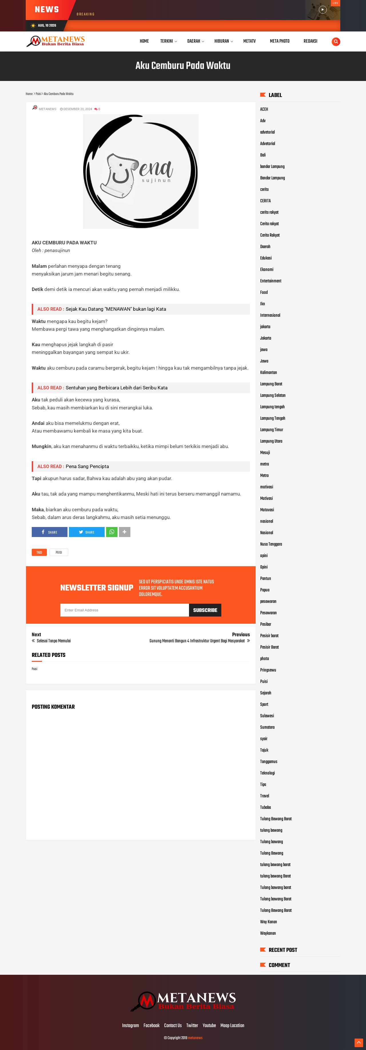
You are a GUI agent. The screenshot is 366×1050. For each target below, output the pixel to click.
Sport (264, 704)
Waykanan (268, 933)
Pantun (265, 579)
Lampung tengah (272, 407)
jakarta (265, 327)
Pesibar (265, 624)
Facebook (152, 1026)
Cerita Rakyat (270, 235)
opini (264, 556)
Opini (264, 567)
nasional (266, 521)
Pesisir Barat (269, 647)
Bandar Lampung (272, 178)
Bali (263, 155)
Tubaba (265, 807)
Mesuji (265, 453)
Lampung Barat (271, 384)
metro (264, 464)
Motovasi (267, 510)
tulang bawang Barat (275, 876)
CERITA (265, 201)
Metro (264, 476)
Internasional (270, 315)
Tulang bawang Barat (275, 899)
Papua (264, 590)
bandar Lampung (272, 167)
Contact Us (173, 1026)
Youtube (209, 1026)
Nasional (266, 533)
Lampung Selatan (273, 395)
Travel (264, 796)
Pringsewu (268, 670)
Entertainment (270, 281)
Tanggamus (268, 762)
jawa (263, 350)
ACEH (264, 109)
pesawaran (268, 601)
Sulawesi (267, 716)
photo (264, 659)
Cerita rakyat (269, 224)
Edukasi (266, 258)
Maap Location (232, 1026)
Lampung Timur (271, 430)
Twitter (192, 1026)
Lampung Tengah (272, 418)
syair (263, 739)
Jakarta (265, 338)
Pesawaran (268, 613)
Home (144, 41)
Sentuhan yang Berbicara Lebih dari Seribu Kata (117, 388)
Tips (263, 785)
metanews (195, 1038)
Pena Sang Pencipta (87, 466)
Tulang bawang (271, 842)
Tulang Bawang (271, 853)
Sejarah (265, 693)
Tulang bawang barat (275, 887)
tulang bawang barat (275, 865)
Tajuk (264, 750)
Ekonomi (266, 270)
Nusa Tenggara (271, 544)
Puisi (59, 553)
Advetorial (267, 144)
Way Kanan (268, 922)
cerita (264, 189)
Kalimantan (268, 373)
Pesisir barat (269, 636)
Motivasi (266, 498)
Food (264, 292)
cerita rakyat (269, 212)
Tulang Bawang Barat (276, 819)
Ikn (262, 304)
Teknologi (267, 773)
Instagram (130, 1026)
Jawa (264, 361)
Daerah (265, 247)
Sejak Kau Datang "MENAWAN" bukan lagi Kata (116, 309)
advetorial (267, 132)
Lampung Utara (271, 441)
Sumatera (267, 727)
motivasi (266, 487)
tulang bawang (271, 830)
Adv (263, 121)
